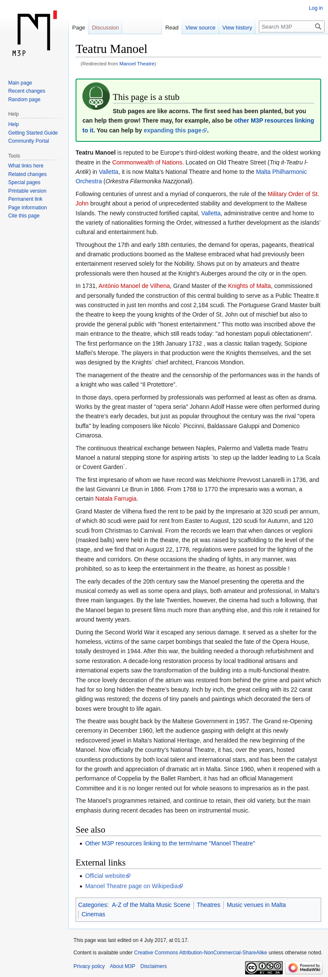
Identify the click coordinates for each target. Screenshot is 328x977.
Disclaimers (154, 966)
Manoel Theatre (137, 63)
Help (13, 124)
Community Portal (28, 141)
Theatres (208, 904)
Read (172, 27)
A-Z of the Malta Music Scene (151, 904)
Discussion (105, 27)
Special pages (24, 182)
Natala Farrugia (116, 498)
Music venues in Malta (256, 904)
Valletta (108, 171)
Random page (24, 100)
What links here (26, 166)
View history (237, 27)
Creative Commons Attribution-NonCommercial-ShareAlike (200, 953)
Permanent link (25, 199)
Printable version (27, 191)
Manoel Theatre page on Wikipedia (131, 886)
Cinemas (93, 914)
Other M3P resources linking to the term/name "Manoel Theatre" (170, 843)
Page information (27, 208)
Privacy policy (89, 966)
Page (78, 27)
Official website (105, 875)
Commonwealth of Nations (147, 162)
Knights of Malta (249, 285)
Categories (92, 904)
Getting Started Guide (33, 133)
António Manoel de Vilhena (134, 285)
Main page (20, 83)
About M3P (122, 966)
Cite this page (23, 216)
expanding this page (172, 130)
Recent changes (26, 91)
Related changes (27, 174)
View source (200, 27)
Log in (316, 8)
